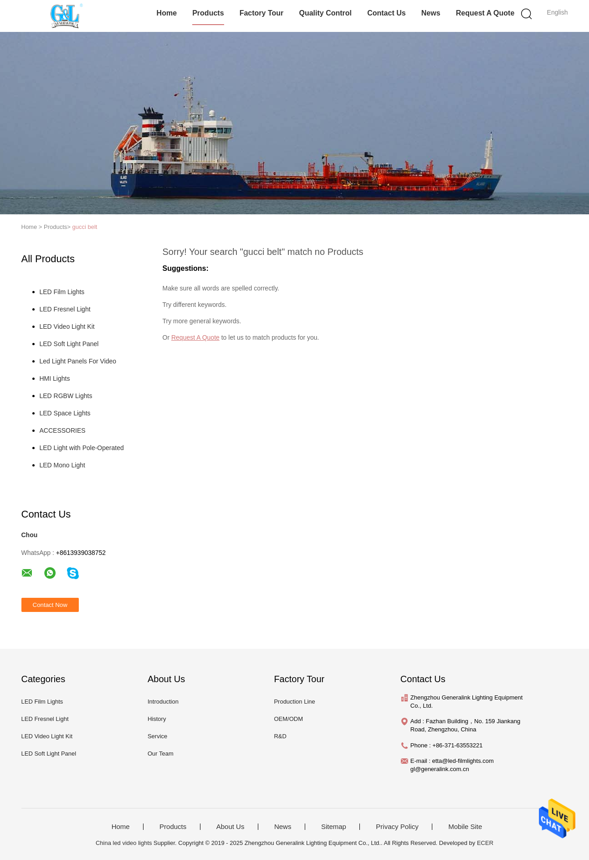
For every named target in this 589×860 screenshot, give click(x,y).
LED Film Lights (62, 291)
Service (157, 736)
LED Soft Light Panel (69, 343)
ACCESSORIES (63, 430)
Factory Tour (262, 13)
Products (208, 13)
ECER (485, 842)
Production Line (294, 701)
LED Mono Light (62, 465)
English (557, 12)
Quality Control (325, 13)
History (157, 718)
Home (167, 13)
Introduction (163, 701)
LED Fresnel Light (65, 309)
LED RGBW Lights (66, 395)
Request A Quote (485, 13)
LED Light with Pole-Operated (82, 447)
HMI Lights (55, 378)
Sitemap (333, 827)
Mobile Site (465, 827)
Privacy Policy (397, 827)
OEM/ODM (288, 718)
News (430, 13)
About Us (230, 827)
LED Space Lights (65, 413)
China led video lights (124, 842)
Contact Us (386, 13)
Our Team (161, 753)
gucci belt (84, 226)
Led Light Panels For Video (78, 361)
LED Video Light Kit (67, 326)
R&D (280, 736)
